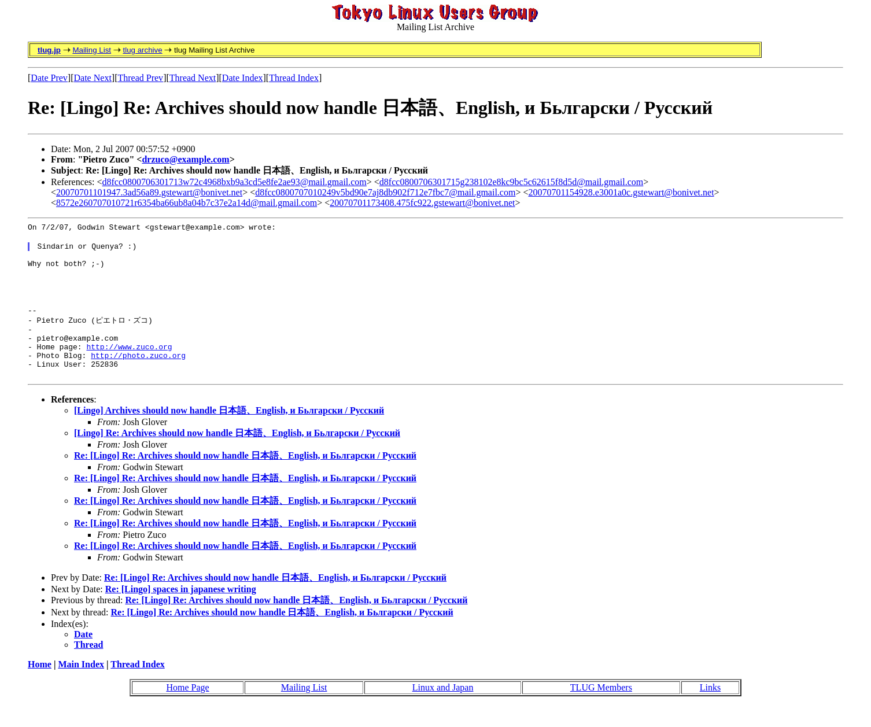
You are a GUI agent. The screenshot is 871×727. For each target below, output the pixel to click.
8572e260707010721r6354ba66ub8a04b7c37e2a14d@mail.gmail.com (186, 203)
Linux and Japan (443, 709)
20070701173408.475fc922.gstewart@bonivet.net (422, 203)
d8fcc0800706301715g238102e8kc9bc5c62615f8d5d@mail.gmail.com (511, 182)
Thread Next (192, 78)
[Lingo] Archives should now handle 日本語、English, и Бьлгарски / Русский (229, 432)
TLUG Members (601, 709)
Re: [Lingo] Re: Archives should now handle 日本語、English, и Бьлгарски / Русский (245, 477)
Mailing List (91, 50)
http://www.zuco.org (129, 364)
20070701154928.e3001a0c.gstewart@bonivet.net (621, 192)
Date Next (93, 78)
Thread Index (294, 78)
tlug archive (142, 50)
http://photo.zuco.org (138, 375)
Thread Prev (140, 78)
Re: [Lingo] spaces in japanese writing (180, 610)
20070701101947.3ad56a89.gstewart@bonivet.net (149, 192)
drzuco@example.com (185, 159)
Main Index (81, 686)
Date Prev (49, 78)
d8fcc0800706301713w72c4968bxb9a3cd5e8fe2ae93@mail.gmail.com (234, 182)
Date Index (242, 78)
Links (710, 709)
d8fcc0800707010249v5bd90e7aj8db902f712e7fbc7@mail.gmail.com (385, 192)
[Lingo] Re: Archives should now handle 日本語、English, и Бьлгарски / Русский (237, 454)
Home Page (187, 709)
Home (39, 686)
